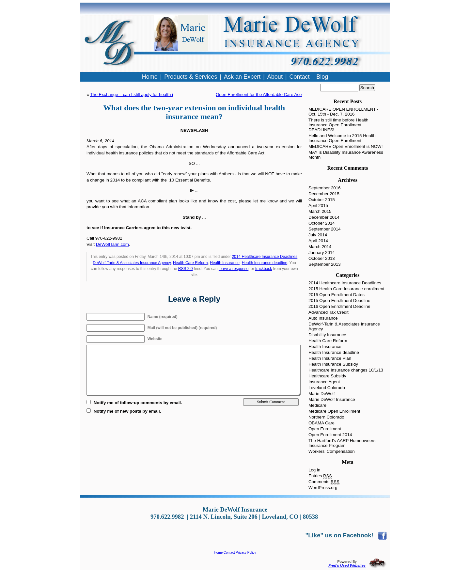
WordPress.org (322, 487)
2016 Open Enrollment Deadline (339, 306)
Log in (314, 469)
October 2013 (321, 258)
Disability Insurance (327, 334)
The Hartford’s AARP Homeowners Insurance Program (341, 443)
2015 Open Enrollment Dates (336, 294)
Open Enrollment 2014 (330, 434)
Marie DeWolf (321, 393)
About (275, 76)
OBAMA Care (321, 422)
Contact (229, 552)
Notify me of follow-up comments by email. (138, 402)
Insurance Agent (324, 381)
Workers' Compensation (331, 451)
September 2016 (324, 187)
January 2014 (321, 252)
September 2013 (324, 264)
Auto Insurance (323, 318)
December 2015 (323, 193)
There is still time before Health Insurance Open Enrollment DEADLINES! (338, 125)
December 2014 (323, 217)
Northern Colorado (326, 417)
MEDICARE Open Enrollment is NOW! (345, 146)
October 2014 (321, 223)
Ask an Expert (242, 76)
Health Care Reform (190, 263)
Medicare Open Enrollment (334, 411)
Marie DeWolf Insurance (331, 399)
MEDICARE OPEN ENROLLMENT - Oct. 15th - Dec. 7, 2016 (343, 112)
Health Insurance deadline (264, 263)
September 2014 (324, 229)
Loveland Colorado (326, 387)
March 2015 (319, 211)
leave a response (233, 268)
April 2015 (318, 205)
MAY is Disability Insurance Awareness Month (345, 155)
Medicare (317, 405)
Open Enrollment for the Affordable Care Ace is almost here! (273, 94)
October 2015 (321, 199)
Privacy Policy (246, 552)
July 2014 (317, 234)
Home (218, 552)
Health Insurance (225, 263)
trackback (263, 268)
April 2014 (318, 240)
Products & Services (190, 76)
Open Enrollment (324, 428)
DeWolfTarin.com (112, 244)
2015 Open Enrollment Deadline (339, 300)
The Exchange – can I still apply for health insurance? (141, 94)
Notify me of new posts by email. (127, 411)
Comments (323, 481)
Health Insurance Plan (329, 358)
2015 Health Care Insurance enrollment (346, 288)
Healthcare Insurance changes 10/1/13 (345, 370)
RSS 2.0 (185, 268)
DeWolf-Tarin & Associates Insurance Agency (132, 263)
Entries (320, 475)
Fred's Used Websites (347, 565)
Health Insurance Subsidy (333, 364)
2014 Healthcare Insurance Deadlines (264, 256)
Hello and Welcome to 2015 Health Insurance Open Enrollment (342, 138)
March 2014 (319, 246)
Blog (322, 76)
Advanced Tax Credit (328, 312)
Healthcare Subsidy (327, 375)
